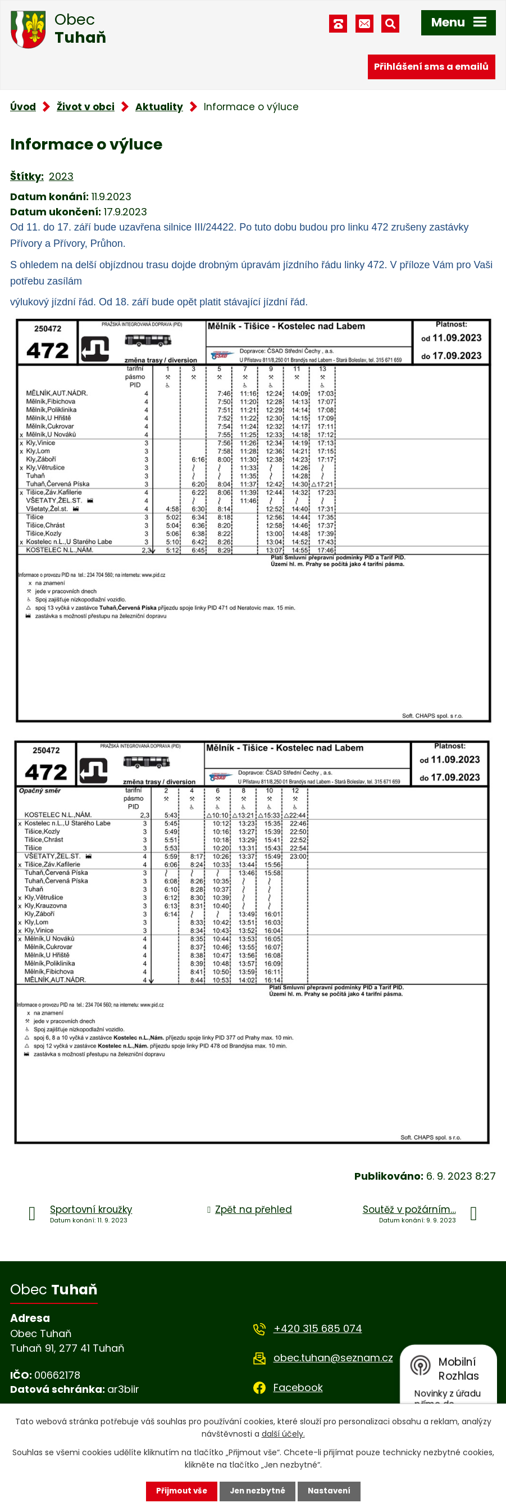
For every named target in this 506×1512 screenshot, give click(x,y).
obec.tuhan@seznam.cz (333, 1358)
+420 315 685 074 (317, 1328)
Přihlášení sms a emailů (431, 66)
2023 (61, 176)
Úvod (23, 107)
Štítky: (27, 176)
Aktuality (159, 107)
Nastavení (331, 1491)
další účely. (283, 1433)
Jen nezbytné (257, 1491)
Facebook (298, 1387)
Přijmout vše (179, 1491)
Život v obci (86, 107)
